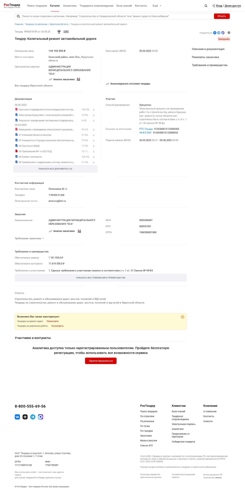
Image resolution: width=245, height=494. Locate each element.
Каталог (55, 5)
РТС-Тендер (146, 131)
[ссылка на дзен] (25, 419)
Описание (208, 51)
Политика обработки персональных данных (150, 478)
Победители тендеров (183, 443)
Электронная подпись (184, 426)
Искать (222, 18)
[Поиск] (18, 18)
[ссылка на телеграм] (32, 419)
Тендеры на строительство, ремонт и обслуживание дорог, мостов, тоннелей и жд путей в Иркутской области (79, 304)
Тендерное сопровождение (96, 5)
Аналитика (70, 5)
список (218, 480)
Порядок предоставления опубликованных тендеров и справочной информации (178, 469)
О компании (209, 413)
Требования (209, 67)
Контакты (141, 5)
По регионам (147, 423)
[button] (206, 6)
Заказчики (146, 438)
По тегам (145, 428)
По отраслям (147, 418)
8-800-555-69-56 (30, 408)
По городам (146, 433)
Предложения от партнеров (181, 437)
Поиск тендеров (37, 5)
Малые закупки (148, 442)
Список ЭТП (146, 447)
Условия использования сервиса (183, 478)
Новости (208, 423)
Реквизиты (205, 59)
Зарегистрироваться (101, 362)
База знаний (124, 5)
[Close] (182, 319)
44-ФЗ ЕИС (145, 134)
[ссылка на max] (40, 419)
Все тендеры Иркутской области (34, 87)
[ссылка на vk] (17, 419)
